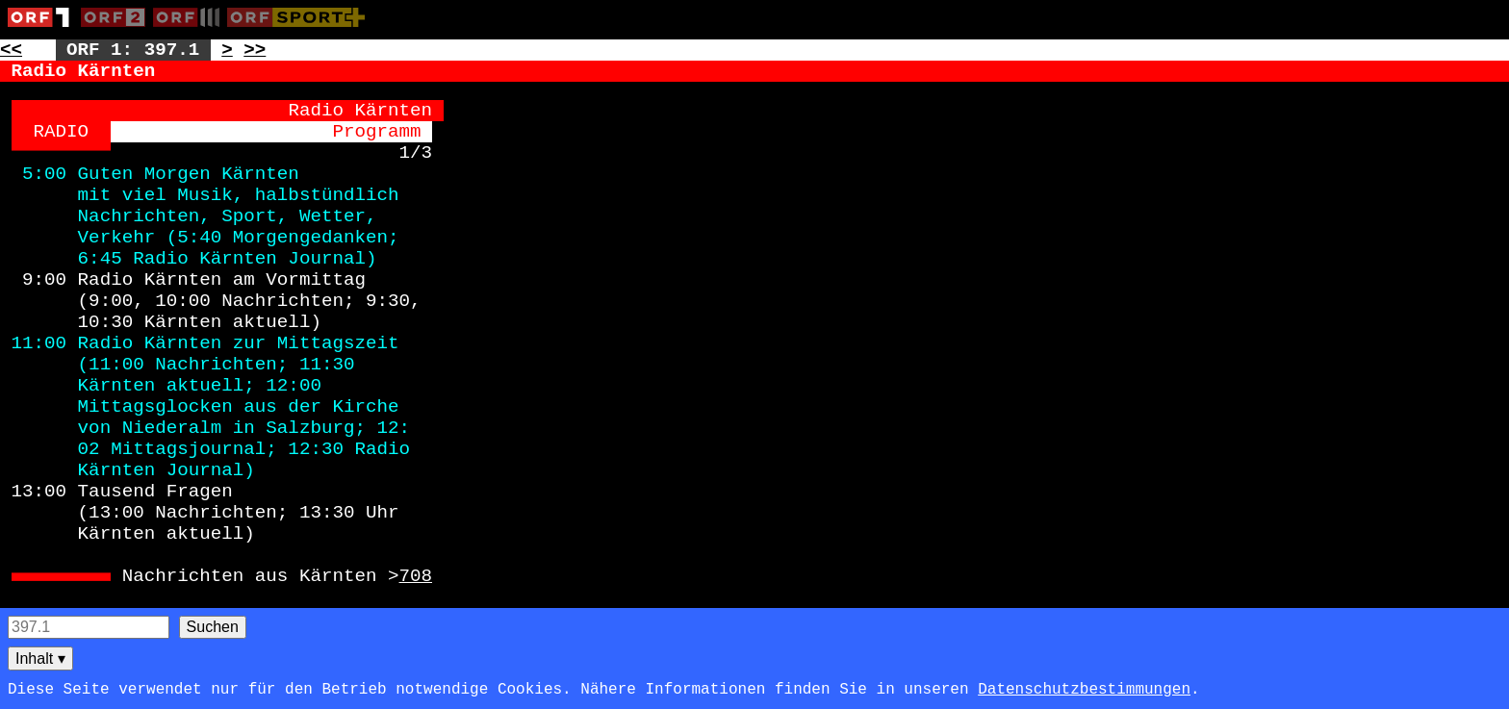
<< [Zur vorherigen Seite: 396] (11, 50)
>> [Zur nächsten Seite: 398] (254, 50)
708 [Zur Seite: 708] (416, 576)
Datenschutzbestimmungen (1084, 689)
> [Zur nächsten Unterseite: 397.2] (227, 50)
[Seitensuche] (88, 627)
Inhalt (40, 658)
